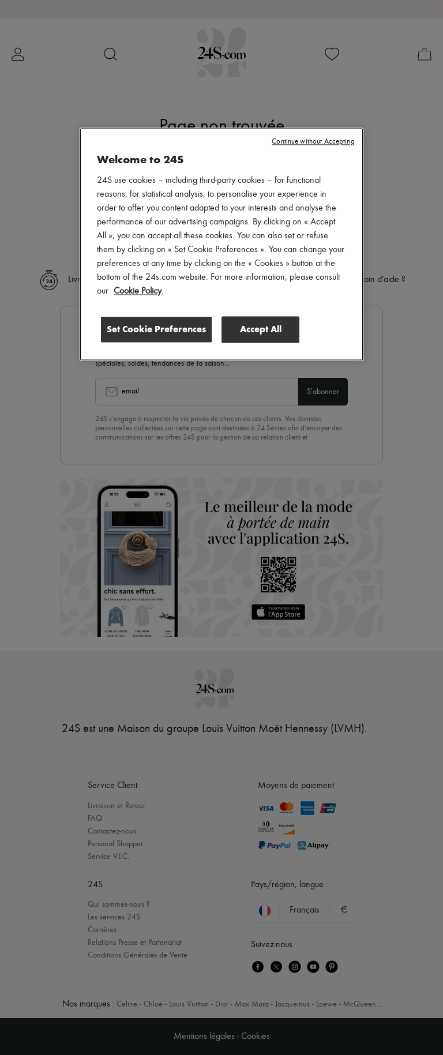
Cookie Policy (138, 291)
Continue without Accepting (313, 142)
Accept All (260, 329)
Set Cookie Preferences (156, 329)
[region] (221, 244)
